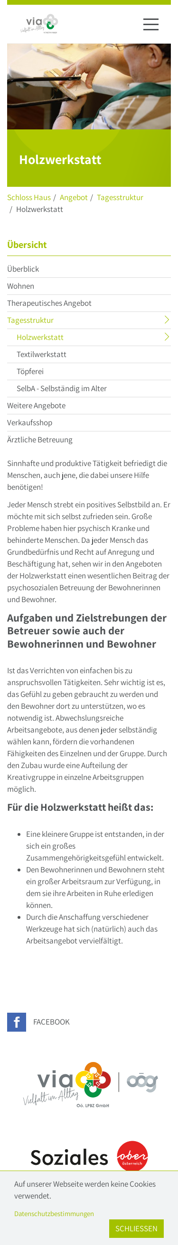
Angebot (74, 197)
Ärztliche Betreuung (40, 439)
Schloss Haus (29, 197)
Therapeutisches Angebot (49, 303)
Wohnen (20, 286)
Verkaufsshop (29, 422)
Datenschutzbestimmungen (54, 1213)
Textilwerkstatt (41, 354)
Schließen (136, 1228)
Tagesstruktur (120, 197)
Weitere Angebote (36, 405)
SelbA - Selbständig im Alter (62, 388)
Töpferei (30, 371)
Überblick (23, 269)
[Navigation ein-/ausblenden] (151, 24)
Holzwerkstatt (59, 338)
